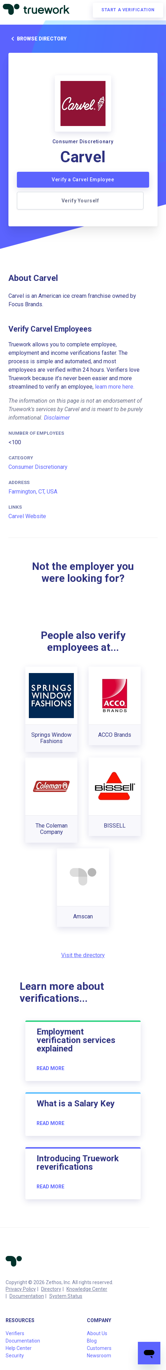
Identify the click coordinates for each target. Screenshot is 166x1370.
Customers (99, 1348)
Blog (92, 1341)
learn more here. (114, 386)
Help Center (19, 1348)
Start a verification (128, 9)
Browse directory (37, 38)
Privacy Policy (21, 1289)
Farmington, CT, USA (32, 491)
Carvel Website (27, 516)
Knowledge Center (86, 1289)
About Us (97, 1333)
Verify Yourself (80, 200)
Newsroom (99, 1355)
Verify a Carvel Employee (83, 179)
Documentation (26, 1296)
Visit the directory (83, 955)
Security (15, 1355)
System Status (65, 1296)
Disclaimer (57, 417)
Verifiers (15, 1333)
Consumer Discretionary (38, 467)
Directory (51, 1289)
